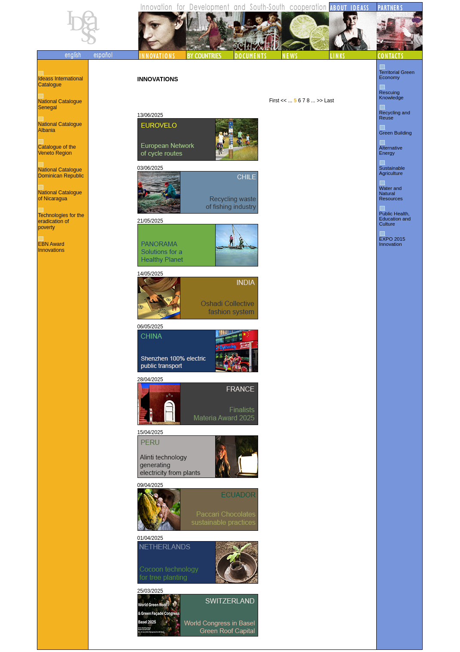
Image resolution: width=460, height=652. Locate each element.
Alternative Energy (390, 150)
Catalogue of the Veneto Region (57, 150)
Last (329, 101)
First (274, 101)
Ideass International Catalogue (60, 82)
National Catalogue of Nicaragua (60, 196)
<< (283, 101)
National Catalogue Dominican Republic (61, 173)
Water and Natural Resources (391, 193)
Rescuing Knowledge (391, 95)
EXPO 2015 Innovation (392, 241)
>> (320, 101)
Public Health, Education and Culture (395, 219)
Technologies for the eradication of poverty (61, 221)
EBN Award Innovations (51, 247)
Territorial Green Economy (397, 75)
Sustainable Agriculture (392, 170)
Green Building (395, 132)
